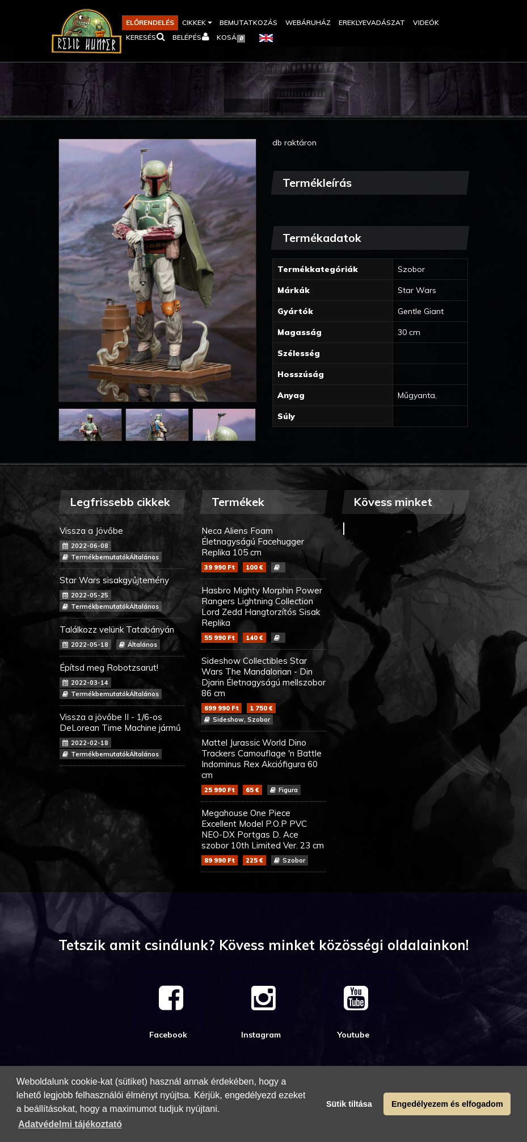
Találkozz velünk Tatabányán (122, 637)
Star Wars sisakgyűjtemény (122, 593)
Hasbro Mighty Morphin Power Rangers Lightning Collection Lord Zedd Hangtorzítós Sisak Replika (263, 614)
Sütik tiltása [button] (349, 1103)
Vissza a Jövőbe (122, 543)
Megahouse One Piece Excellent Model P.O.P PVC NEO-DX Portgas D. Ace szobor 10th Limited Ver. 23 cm (263, 836)
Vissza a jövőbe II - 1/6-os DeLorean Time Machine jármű (122, 735)
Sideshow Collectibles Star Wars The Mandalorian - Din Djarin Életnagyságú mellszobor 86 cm (263, 690)
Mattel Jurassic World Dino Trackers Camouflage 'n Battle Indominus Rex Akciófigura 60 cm (263, 766)
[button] (197, 22)
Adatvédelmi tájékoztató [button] (70, 1124)
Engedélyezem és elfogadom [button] (447, 1103)
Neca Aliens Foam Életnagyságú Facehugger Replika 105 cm (263, 548)
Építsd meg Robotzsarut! (122, 680)
